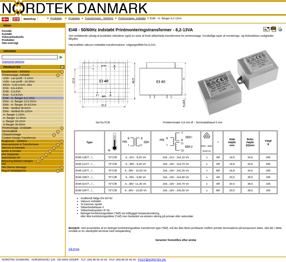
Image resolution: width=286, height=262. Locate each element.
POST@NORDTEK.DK (152, 259)
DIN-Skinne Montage (13, 167)
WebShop (29, 18)
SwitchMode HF (10, 157)
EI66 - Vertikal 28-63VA (17, 107)
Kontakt (7, 33)
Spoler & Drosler (11, 151)
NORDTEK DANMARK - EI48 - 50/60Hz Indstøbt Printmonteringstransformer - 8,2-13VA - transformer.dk (74, 8)
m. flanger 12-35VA (14, 117)
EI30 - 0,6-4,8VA (13, 88)
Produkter (56, 18)
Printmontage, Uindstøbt (16, 127)
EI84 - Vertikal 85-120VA (17, 111)
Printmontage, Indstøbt (132, 18)
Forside (7, 30)
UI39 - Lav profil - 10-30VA (19, 81)
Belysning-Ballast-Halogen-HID (17, 162)
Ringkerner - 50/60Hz (14, 141)
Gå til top (74, 249)
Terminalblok (9, 131)
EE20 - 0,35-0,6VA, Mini (17, 84)
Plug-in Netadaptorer (13, 170)
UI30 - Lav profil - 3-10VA (18, 78)
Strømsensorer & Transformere (19, 144)
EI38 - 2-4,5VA (11, 91)
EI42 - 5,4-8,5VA (13, 94)
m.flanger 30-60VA (14, 124)
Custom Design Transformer (19, 137)
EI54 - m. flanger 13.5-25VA (19, 101)
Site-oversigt (10, 43)
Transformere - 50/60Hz (99, 18)
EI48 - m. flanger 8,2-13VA (19, 98)
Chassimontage (11, 134)
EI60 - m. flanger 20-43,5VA (19, 104)
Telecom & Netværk (13, 147)
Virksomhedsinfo (13, 37)
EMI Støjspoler (10, 154)
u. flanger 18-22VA (14, 121)
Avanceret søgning (13, 61)
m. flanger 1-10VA (14, 114)
